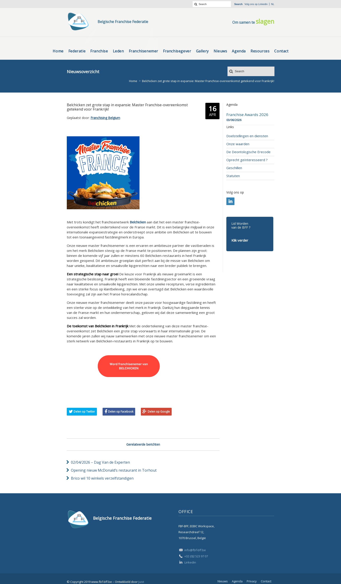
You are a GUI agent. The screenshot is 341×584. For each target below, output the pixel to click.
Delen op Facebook (120, 411)
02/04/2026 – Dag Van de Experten (100, 462)
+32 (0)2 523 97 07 (196, 556)
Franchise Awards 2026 (247, 114)
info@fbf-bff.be (195, 550)
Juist (141, 582)
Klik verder (239, 240)
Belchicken (138, 222)
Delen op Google (159, 411)
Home (133, 81)
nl (272, 4)
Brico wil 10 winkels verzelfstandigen (102, 478)
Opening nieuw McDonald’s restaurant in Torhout (114, 470)
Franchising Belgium (105, 118)
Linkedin (263, 4)
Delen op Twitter (84, 411)
